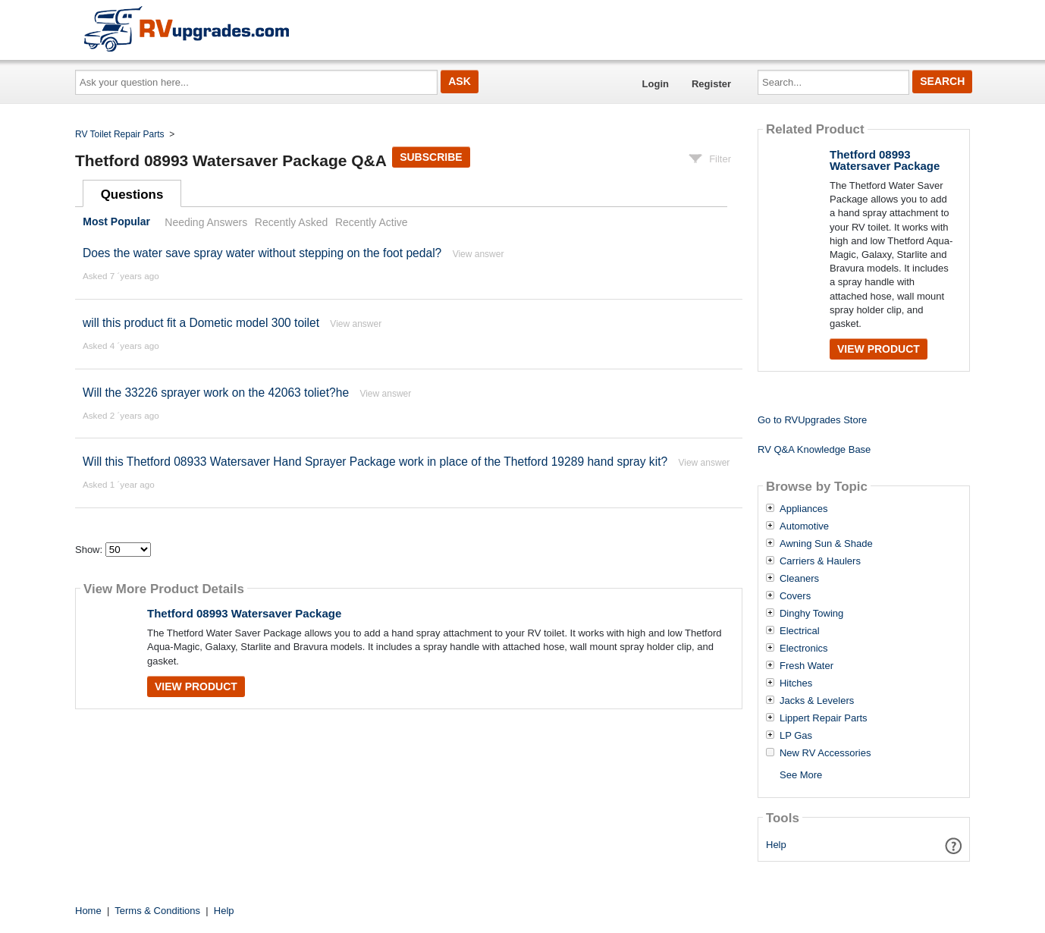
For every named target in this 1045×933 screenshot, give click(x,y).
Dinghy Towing (811, 613)
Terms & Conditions (157, 910)
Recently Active (371, 222)
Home (88, 910)
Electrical (800, 631)
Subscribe (431, 157)
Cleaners (799, 578)
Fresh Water (806, 666)
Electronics (804, 648)
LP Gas (796, 735)
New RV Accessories (825, 753)
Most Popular (116, 222)
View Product (196, 686)
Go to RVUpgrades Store (812, 420)
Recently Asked (291, 222)
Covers (795, 596)
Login (655, 84)
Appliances (804, 509)
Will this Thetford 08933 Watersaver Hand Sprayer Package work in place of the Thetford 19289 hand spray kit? (375, 461)
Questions (132, 194)
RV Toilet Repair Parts (120, 134)
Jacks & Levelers (817, 701)
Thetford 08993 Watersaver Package (244, 613)
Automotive (804, 526)
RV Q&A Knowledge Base (814, 449)
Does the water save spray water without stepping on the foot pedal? (262, 253)
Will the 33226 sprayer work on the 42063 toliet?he (216, 392)
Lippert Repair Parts (824, 718)
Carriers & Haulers (820, 561)
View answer (478, 254)
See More (801, 775)
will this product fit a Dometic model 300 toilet (201, 322)
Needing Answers (206, 222)
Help (776, 844)
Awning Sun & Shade (826, 544)
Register (711, 84)
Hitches (796, 683)
